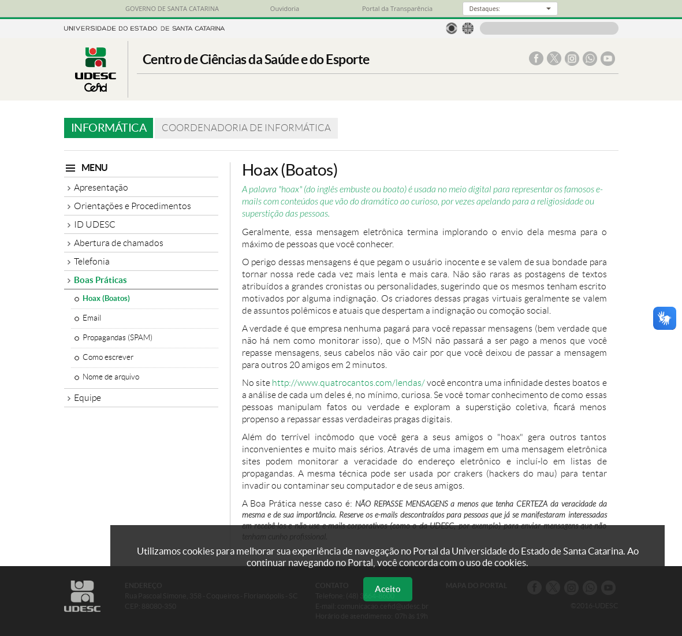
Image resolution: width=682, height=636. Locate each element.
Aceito (388, 589)
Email (92, 318)
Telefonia (92, 261)
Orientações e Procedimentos (132, 206)
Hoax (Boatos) (106, 298)
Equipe (87, 398)
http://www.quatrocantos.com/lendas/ (348, 383)
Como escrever (108, 357)
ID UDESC (94, 224)
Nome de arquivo (111, 377)
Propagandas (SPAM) (117, 337)
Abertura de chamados (118, 243)
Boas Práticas (100, 280)
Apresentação (101, 187)
